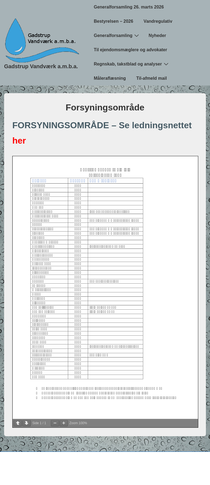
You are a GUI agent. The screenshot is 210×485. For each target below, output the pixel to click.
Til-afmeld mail (151, 78)
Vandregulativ (158, 21)
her (19, 140)
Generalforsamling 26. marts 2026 (129, 7)
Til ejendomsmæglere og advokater (130, 49)
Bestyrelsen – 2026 (113, 21)
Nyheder (157, 35)
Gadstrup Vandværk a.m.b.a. (41, 66)
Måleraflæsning (110, 78)
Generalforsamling (117, 35)
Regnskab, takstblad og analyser (132, 63)
